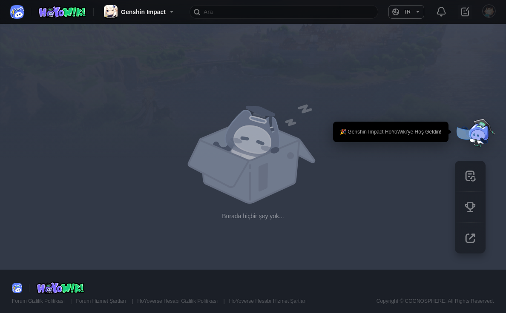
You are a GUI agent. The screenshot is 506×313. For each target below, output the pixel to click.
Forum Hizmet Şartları (101, 301)
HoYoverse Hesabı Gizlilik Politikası (178, 301)
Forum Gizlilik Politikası (39, 301)
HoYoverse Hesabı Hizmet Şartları (268, 301)
